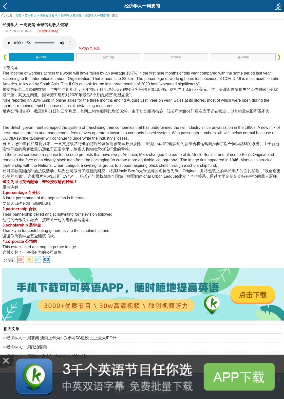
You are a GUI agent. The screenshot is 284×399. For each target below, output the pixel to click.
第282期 (108, 57)
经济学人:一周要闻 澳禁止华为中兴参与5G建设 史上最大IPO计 (61, 338)
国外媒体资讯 (48, 15)
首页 (18, 15)
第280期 (243, 57)
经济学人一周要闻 (97, 15)
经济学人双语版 (71, 15)
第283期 (41, 57)
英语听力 (31, 15)
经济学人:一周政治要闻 (26, 347)
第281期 (175, 57)
